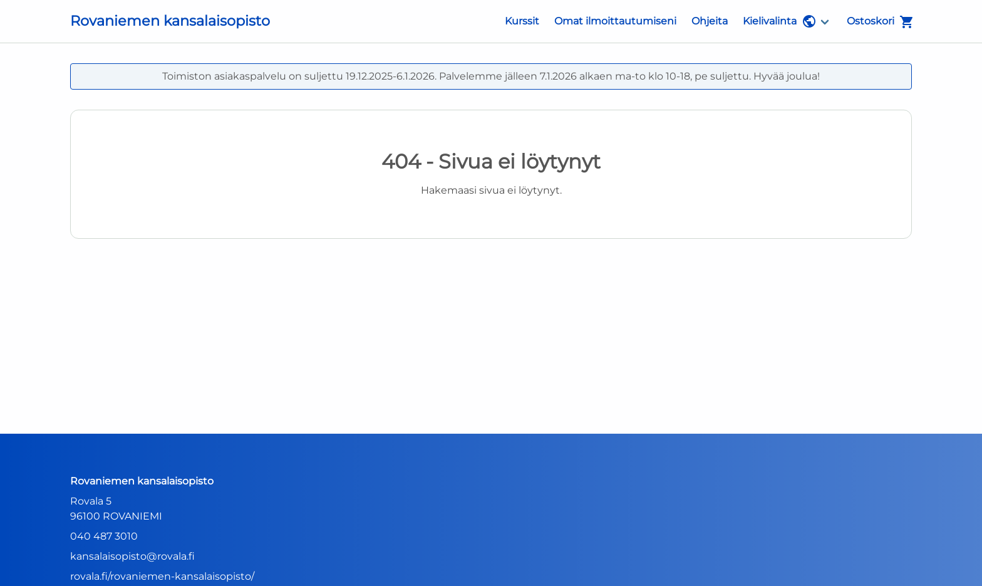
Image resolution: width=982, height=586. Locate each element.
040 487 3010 (104, 536)
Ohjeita (709, 21)
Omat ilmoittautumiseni (615, 21)
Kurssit (522, 21)
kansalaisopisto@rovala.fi (132, 556)
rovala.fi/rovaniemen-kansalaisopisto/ (162, 576)
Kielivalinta (780, 21)
